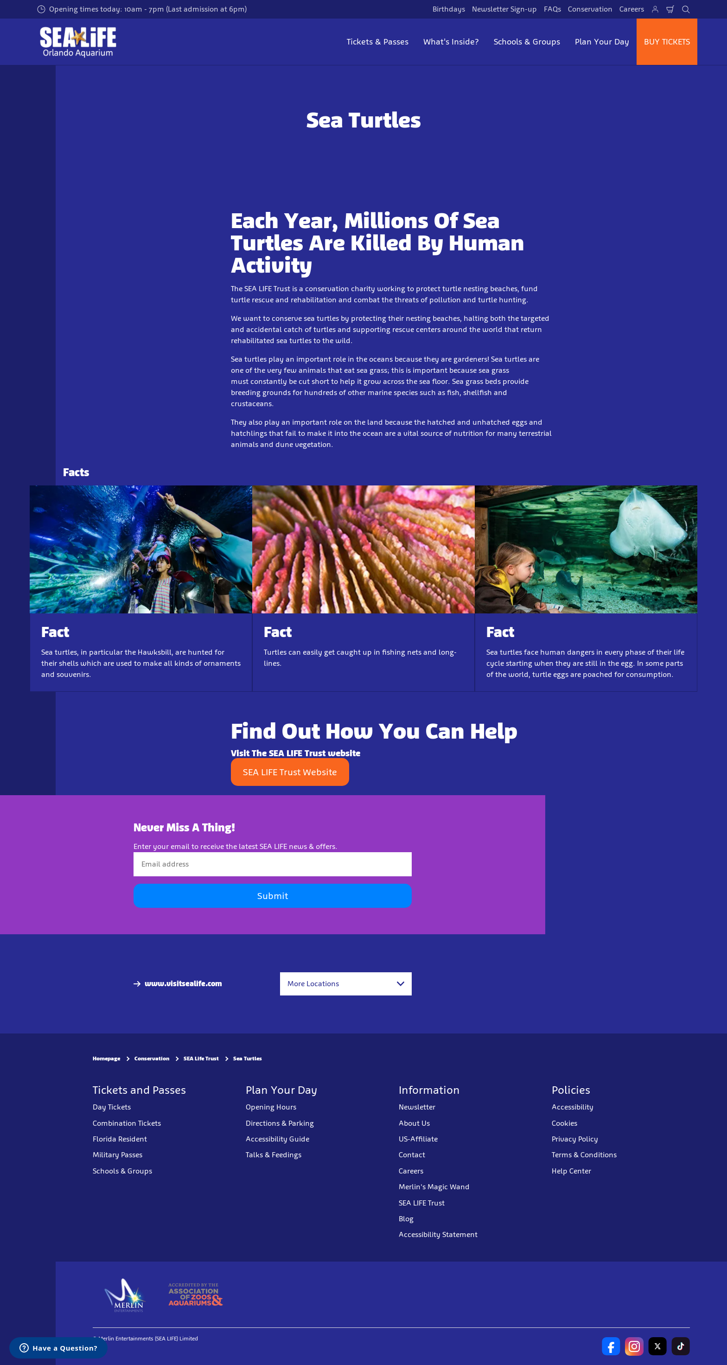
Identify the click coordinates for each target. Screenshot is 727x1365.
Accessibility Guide (277, 1139)
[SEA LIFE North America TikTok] (680, 1346)
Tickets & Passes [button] (377, 42)
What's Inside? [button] (451, 42)
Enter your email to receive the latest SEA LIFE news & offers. (236, 846)
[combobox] (346, 983)
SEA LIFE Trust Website (290, 772)
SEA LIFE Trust (422, 1202)
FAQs (552, 9)
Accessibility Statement (438, 1234)
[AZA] (195, 1294)
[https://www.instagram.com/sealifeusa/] (634, 1346)
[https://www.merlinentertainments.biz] (125, 1294)
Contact (412, 1154)
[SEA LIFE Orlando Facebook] (611, 1346)
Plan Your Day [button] (602, 42)
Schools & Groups (122, 1170)
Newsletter (417, 1107)
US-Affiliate (418, 1139)
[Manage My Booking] (655, 9)
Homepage (106, 1058)
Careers (631, 9)
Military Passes (117, 1154)
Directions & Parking (280, 1122)
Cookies (564, 1122)
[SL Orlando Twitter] (657, 1346)
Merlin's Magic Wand (434, 1186)
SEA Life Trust (201, 1058)
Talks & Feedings (273, 1154)
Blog (406, 1218)
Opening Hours (271, 1107)
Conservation (590, 9)
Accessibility (572, 1107)
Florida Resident (120, 1139)
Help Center (571, 1170)
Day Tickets (112, 1107)
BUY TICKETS (667, 42)
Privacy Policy (575, 1139)
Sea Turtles (247, 1058)
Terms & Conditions (584, 1154)
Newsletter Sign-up (504, 9)
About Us (414, 1122)
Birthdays (449, 9)
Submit (272, 895)
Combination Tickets (127, 1122)
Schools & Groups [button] (527, 42)
